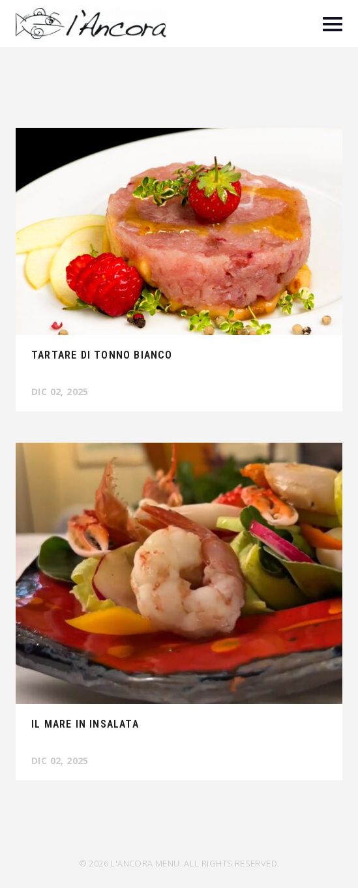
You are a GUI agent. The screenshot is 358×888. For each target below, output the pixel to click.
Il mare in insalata (85, 724)
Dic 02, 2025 (60, 391)
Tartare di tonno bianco (102, 355)
